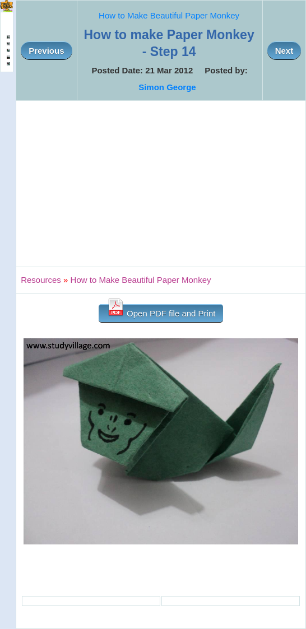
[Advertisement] (161, 183)
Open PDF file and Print (161, 311)
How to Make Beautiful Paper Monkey (169, 15)
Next (284, 50)
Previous (46, 50)
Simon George (167, 87)
